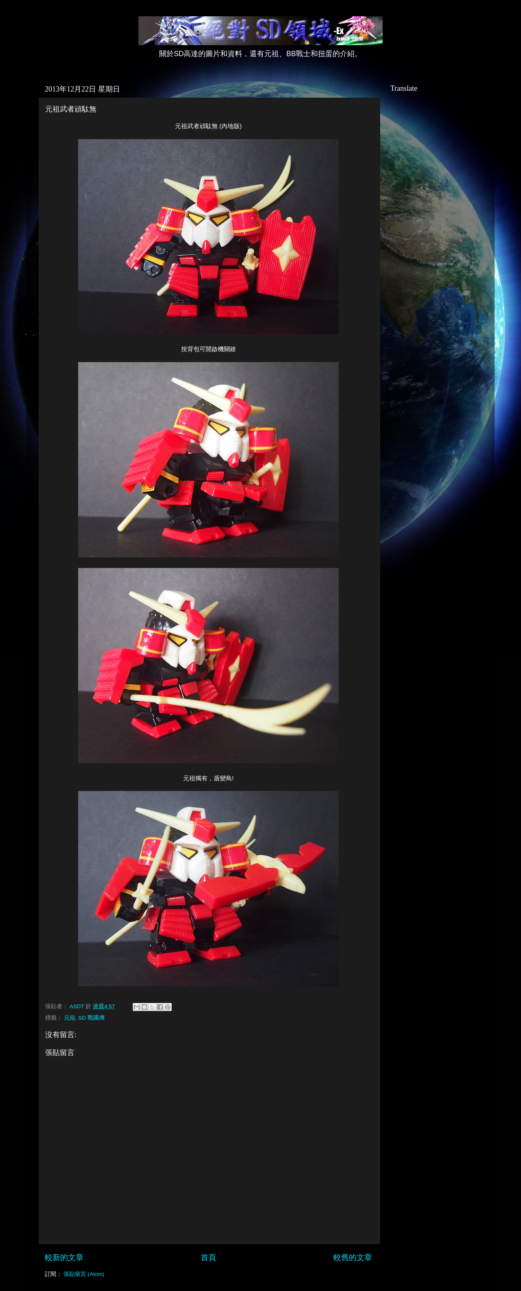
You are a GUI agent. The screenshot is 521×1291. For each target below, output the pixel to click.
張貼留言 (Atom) (83, 1274)
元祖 (69, 1018)
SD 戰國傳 (91, 1018)
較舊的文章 (352, 1257)
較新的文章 (64, 1257)
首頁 (208, 1257)
